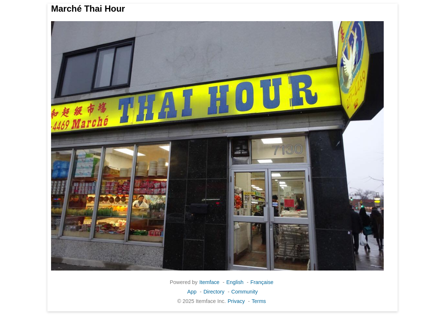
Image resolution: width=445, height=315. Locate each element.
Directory (214, 292)
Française (261, 282)
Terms (259, 301)
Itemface (209, 282)
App (192, 292)
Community (244, 292)
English (234, 282)
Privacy (236, 301)
